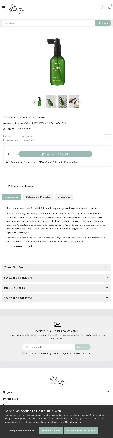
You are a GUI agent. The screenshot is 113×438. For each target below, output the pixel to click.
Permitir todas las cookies (82, 431)
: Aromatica (27, 136)
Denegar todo (51, 431)
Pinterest (41, 117)
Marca (7, 136)
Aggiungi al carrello (55, 154)
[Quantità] (9, 154)
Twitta (26, 117)
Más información (73, 422)
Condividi (11, 117)
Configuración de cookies (21, 431)
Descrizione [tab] (11, 196)
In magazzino (10, 140)
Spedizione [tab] (64, 196)
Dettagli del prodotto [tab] (38, 196)
